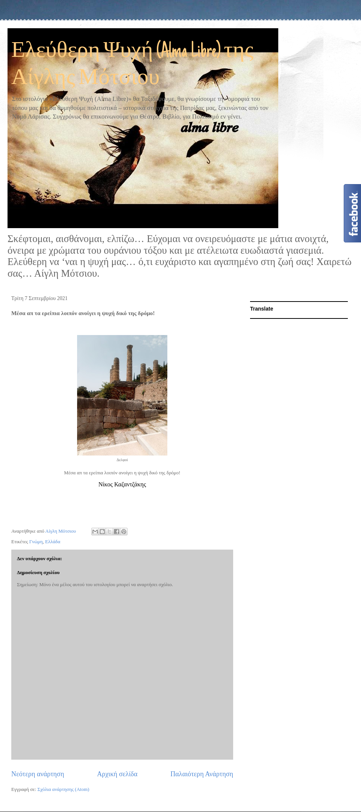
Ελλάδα (52, 541)
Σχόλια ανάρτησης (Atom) (63, 789)
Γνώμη (36, 541)
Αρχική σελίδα (117, 774)
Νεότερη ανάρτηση (37, 774)
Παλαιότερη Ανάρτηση (201, 774)
